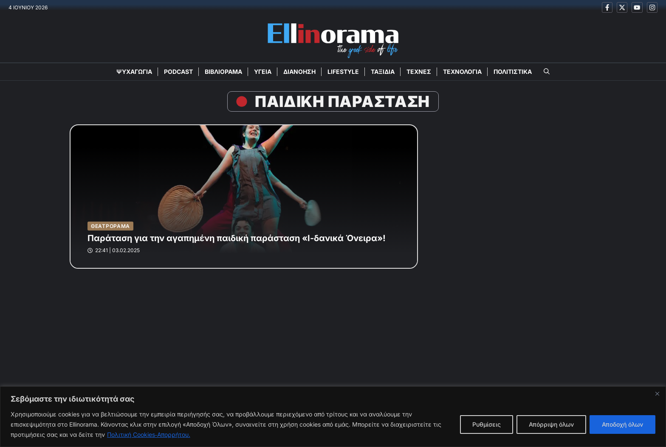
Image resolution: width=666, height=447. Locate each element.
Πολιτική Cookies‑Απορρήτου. (148, 434)
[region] (333, 416)
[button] (547, 71)
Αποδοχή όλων (622, 424)
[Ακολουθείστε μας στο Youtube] (637, 7)
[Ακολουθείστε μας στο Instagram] (652, 7)
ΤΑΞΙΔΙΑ (383, 71)
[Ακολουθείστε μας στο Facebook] (607, 7)
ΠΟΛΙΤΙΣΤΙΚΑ (513, 71)
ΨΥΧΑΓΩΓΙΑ (134, 71)
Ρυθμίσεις (486, 424)
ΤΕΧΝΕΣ (418, 71)
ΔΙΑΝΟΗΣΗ (299, 71)
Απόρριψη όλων (551, 424)
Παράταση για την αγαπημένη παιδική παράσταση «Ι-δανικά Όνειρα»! (236, 238)
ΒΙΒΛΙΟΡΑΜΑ (223, 71)
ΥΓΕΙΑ (262, 71)
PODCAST (178, 71)
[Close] (657, 393)
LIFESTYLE (343, 71)
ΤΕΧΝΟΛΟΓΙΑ (462, 71)
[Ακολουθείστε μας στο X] (622, 7)
